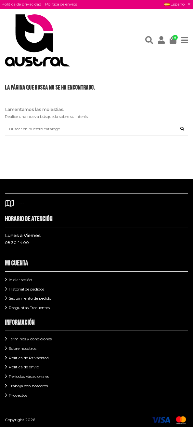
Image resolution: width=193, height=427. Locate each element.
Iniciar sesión (20, 279)
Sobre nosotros (22, 348)
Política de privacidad (21, 4)
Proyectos (18, 395)
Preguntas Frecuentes (29, 307)
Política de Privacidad (29, 357)
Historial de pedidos (26, 289)
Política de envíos (61, 4)
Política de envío (24, 366)
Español (177, 4)
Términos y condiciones (30, 338)
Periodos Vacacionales (29, 376)
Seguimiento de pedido (30, 298)
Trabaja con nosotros (28, 385)
